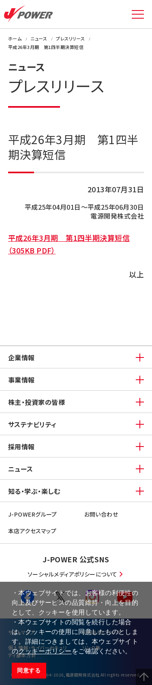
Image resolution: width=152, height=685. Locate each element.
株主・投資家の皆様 (36, 402)
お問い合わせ (101, 514)
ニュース (20, 469)
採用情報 (21, 446)
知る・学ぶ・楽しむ (34, 491)
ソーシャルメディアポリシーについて (73, 574)
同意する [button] (29, 670)
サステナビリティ (32, 424)
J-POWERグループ (32, 514)
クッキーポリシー (45, 651)
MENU (138, 14)
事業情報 (21, 380)
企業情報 (21, 357)
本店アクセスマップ (32, 531)
